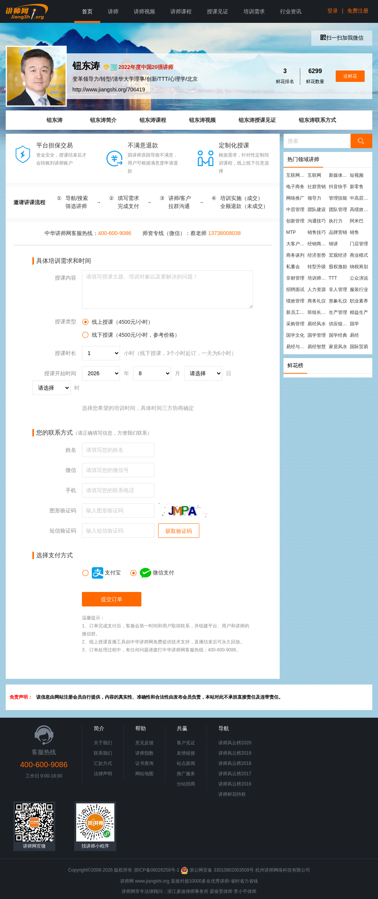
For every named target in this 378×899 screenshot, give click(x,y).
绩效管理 (295, 301)
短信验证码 (63, 531)
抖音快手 (338, 186)
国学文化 (295, 335)
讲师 (113, 11)
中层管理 (295, 209)
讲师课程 (181, 11)
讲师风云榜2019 (234, 753)
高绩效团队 (360, 209)
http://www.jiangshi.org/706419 (108, 89)
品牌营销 (338, 232)
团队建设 (317, 209)
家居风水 (338, 346)
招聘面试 (295, 289)
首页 (87, 11)
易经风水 (317, 323)
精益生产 (359, 312)
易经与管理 (296, 346)
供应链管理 (339, 323)
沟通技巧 (317, 221)
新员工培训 (296, 312)
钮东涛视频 (202, 120)
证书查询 (144, 763)
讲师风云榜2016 (234, 784)
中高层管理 (360, 198)
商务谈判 (295, 255)
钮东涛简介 (103, 120)
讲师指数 (144, 753)
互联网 (314, 175)
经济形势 (317, 255)
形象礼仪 (338, 301)
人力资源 (317, 289)
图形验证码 (63, 510)
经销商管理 (318, 243)
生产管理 (338, 312)
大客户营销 (296, 243)
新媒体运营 (339, 175)
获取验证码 (178, 531)
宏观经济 (338, 255)
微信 (71, 470)
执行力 (336, 221)
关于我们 (103, 742)
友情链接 (186, 753)
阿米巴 (357, 221)
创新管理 (295, 221)
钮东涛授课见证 (257, 120)
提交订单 (111, 599)
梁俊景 (216, 891)
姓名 (71, 450)
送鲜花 (350, 76)
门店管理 (359, 243)
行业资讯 (290, 11)
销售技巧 (317, 232)
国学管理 (317, 335)
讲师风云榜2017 (234, 773)
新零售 (357, 186)
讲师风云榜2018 (234, 763)
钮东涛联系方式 (317, 120)
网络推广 (295, 198)
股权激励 (338, 266)
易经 (354, 335)
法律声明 (103, 773)
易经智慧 (317, 346)
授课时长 (65, 353)
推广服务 (186, 773)
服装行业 (359, 289)
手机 (71, 490)
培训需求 (254, 11)
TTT (333, 278)
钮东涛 (54, 120)
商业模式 (359, 255)
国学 (354, 323)
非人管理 (338, 289)
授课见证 (217, 11)
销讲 (333, 243)
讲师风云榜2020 (234, 742)
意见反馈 (144, 742)
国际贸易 (359, 346)
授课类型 (65, 321)
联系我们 (103, 753)
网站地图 (144, 773)
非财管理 (295, 278)
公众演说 (359, 278)
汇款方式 (103, 763)
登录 (332, 11)
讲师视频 (144, 11)
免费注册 (357, 11)
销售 (354, 232)
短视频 (357, 175)
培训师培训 (318, 278)
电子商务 (295, 186)
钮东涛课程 (152, 120)
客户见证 (186, 742)
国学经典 (338, 335)
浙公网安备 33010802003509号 (218, 870)
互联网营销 (296, 175)
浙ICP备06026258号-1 (156, 870)
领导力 (314, 198)
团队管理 (338, 209)
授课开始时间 (60, 373)
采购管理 (295, 323)
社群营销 (317, 186)
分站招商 (186, 784)
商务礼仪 (317, 301)
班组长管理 (318, 312)
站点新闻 (186, 763)
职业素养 (359, 301)
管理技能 (338, 198)
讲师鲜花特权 (232, 794)
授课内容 (65, 278)
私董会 (293, 266)
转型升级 (317, 266)
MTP (291, 232)
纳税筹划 (359, 266)
